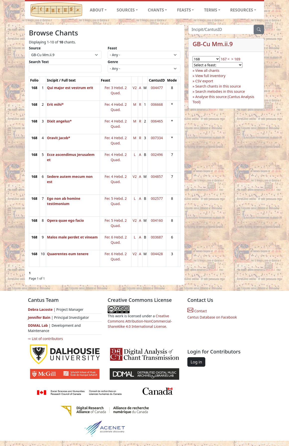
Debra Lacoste (40, 309)
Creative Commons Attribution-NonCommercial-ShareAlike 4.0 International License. (140, 321)
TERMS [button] (210, 10)
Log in (196, 362)
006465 (157, 121)
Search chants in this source (218, 86)
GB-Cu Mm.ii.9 (213, 44)
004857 (157, 176)
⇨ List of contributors (45, 338)
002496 (157, 154)
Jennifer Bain (39, 317)
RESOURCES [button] (241, 10)
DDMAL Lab (38, 325)
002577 (157, 198)
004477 (157, 87)
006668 (157, 104)
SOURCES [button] (126, 10)
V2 (135, 87)
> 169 (235, 59)
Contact (197, 311)
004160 (157, 220)
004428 (157, 253)
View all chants (207, 70)
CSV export (204, 81)
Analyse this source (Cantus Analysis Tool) (223, 99)
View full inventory (210, 75)
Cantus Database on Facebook (212, 317)
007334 (157, 137)
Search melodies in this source (220, 91)
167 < (225, 59)
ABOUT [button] (97, 10)
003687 (157, 237)
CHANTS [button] (156, 10)
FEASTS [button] (184, 10)
